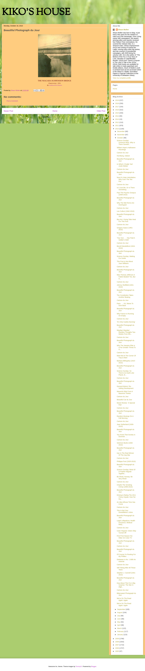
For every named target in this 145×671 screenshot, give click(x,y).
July (119, 616)
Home (55, 111)
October (120, 138)
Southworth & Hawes (55, 85)
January (120, 634)
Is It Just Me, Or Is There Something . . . (126, 189)
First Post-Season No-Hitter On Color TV (125, 537)
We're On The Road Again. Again (124, 604)
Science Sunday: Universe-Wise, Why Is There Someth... (126, 142)
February (120, 631)
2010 (117, 129)
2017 (117, 107)
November (121, 135)
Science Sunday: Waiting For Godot (126, 257)
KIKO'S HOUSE (36, 12)
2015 (117, 113)
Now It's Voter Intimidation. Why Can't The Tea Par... (126, 179)
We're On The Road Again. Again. (124, 599)
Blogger (93, 666)
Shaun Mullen (123, 30)
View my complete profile (122, 78)
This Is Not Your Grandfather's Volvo (125, 511)
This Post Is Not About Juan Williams (125, 262)
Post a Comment (12, 101)
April (119, 625)
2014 (117, 116)
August (120, 612)
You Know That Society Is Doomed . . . (126, 436)
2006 (117, 648)
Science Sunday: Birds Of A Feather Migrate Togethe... (126, 471)
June (119, 619)
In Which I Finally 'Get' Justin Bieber (125, 165)
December (121, 131)
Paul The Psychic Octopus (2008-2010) (126, 194)
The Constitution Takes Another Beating (125, 296)
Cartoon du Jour (122, 153)
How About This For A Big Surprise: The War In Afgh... (126, 585)
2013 (117, 119)
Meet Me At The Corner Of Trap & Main (126, 357)
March (119, 628)
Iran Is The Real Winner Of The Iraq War (125, 454)
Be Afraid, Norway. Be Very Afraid (125, 478)
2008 (117, 642)
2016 (117, 110)
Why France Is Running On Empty (125, 315)
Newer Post (8, 111)
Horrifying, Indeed (123, 156)
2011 (117, 125)
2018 (117, 103)
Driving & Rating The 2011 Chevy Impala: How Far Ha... (126, 497)
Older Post (101, 111)
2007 (117, 645)
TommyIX (79, 666)
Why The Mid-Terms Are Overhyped (125, 204)
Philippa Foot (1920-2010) (126, 461)
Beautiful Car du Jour (124, 400)
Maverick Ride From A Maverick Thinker (125, 392)
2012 (117, 122)
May (119, 622)
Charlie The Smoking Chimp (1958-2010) (125, 486)
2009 (117, 639)
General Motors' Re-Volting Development (125, 387)
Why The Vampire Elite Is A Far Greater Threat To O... (126, 347)
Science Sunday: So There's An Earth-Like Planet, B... (125, 373)
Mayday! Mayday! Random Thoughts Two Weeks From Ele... (126, 332)
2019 (117, 100)
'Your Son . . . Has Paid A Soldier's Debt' (126, 239)
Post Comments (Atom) (59, 117)
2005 (117, 651)
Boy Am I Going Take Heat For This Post (126, 220)
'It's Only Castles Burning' (126, 322)
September (121, 609)
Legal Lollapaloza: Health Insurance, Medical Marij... (126, 522)
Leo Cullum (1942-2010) (125, 211)
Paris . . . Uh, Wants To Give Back (125, 304)
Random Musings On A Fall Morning (125, 417)
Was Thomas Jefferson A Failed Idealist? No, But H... (126, 277)
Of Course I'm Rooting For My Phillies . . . (126, 555)
